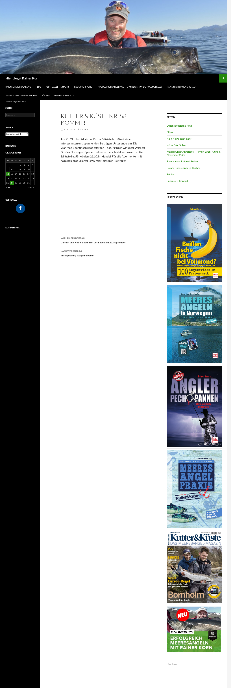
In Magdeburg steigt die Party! (103, 253)
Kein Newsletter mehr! (57, 87)
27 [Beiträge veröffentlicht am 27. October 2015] (11, 182)
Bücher (46, 95)
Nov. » (31, 187)
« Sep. (9, 187)
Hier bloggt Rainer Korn (22, 78)
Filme (38, 87)
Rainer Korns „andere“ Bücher (21, 95)
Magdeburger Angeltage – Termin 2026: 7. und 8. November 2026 (130, 87)
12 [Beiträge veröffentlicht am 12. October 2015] (7, 173)
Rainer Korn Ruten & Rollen (181, 87)
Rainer (84, 129)
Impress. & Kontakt (64, 95)
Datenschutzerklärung (18, 87)
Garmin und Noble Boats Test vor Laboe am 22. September (103, 240)
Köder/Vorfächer (83, 87)
